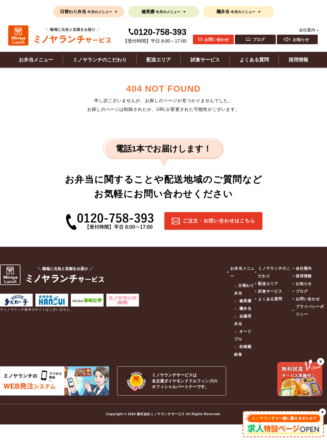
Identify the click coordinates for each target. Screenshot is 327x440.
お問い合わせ (216, 39)
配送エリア (158, 60)
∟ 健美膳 (243, 301)
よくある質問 (254, 60)
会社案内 (307, 30)
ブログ (259, 39)
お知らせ (301, 39)
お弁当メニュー (36, 60)
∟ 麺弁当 (243, 308)
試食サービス (205, 60)
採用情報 (298, 60)
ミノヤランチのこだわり (100, 60)
